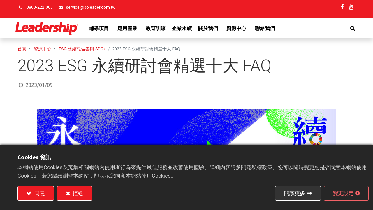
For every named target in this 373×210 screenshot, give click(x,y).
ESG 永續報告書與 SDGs (82, 49)
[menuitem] (157, 28)
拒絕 (77, 193)
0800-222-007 (40, 7)
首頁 (21, 49)
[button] (351, 28)
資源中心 (42, 49)
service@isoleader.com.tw (90, 7)
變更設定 (343, 193)
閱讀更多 (294, 193)
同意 (39, 193)
